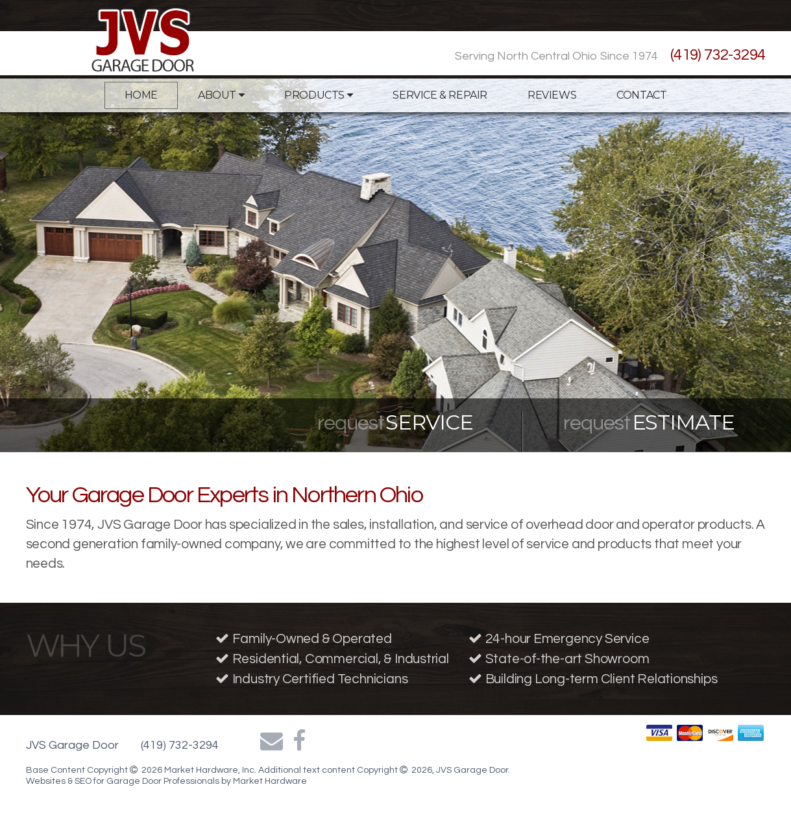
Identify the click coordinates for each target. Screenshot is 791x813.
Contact (641, 95)
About (221, 95)
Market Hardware (270, 781)
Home (141, 95)
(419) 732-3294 (718, 55)
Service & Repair (440, 95)
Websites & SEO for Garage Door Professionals (123, 781)
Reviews (552, 95)
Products (318, 95)
